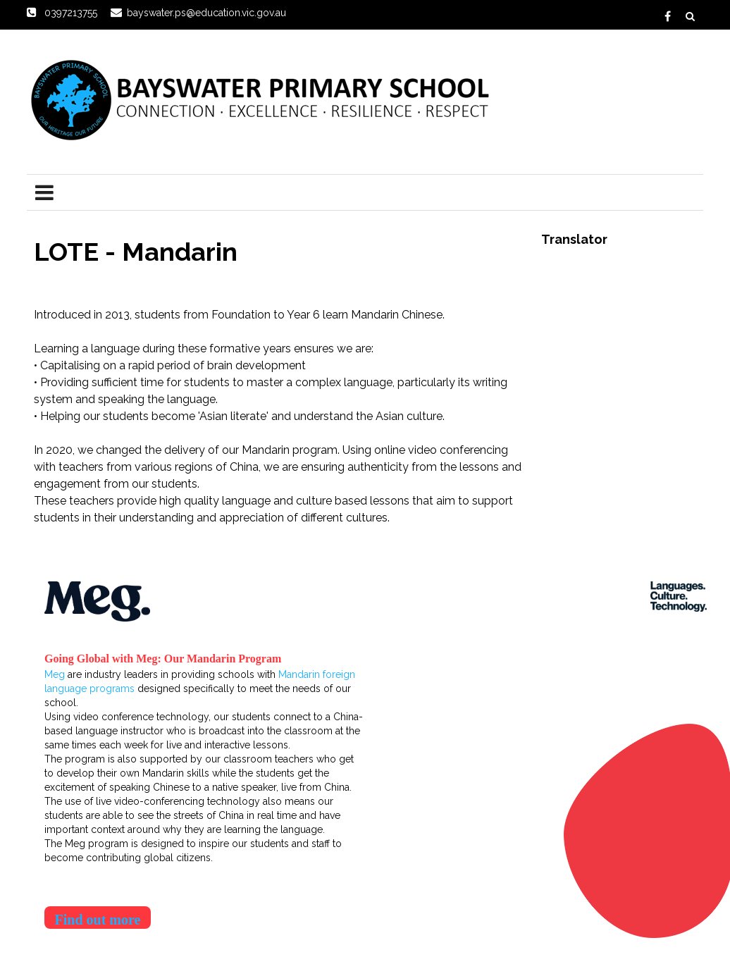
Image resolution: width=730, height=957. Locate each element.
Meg (54, 674)
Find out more (98, 919)
